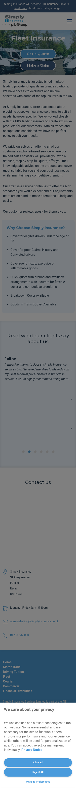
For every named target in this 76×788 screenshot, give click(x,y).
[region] (38, 745)
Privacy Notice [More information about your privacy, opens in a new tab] (32, 750)
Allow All (38, 762)
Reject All (38, 772)
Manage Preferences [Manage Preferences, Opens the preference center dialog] (38, 781)
